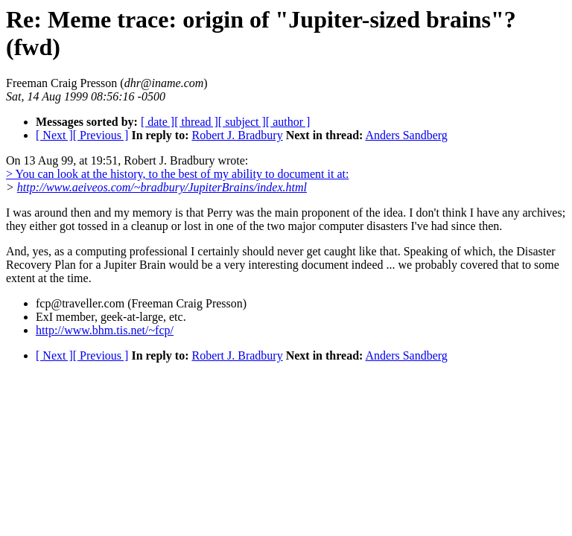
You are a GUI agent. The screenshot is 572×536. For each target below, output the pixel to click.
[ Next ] (54, 135)
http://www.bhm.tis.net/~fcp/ (105, 330)
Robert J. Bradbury (236, 135)
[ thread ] (196, 121)
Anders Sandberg (407, 135)
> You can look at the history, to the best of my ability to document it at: (177, 174)
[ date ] (157, 121)
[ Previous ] (101, 135)
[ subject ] (242, 121)
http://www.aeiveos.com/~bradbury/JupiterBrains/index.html (162, 187)
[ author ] (288, 121)
